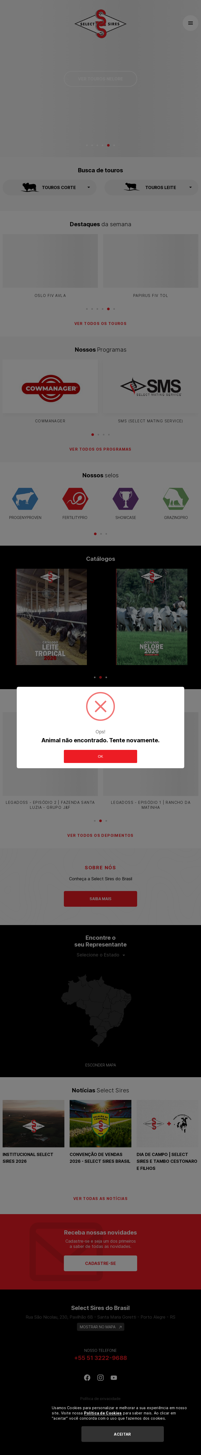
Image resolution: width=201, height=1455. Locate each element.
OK (100, 756)
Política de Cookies (103, 1413)
